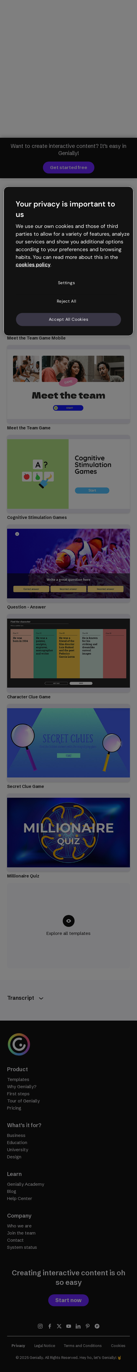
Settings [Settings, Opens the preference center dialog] (66, 282)
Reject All (66, 301)
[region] (69, 261)
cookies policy (33, 264)
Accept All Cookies (68, 319)
